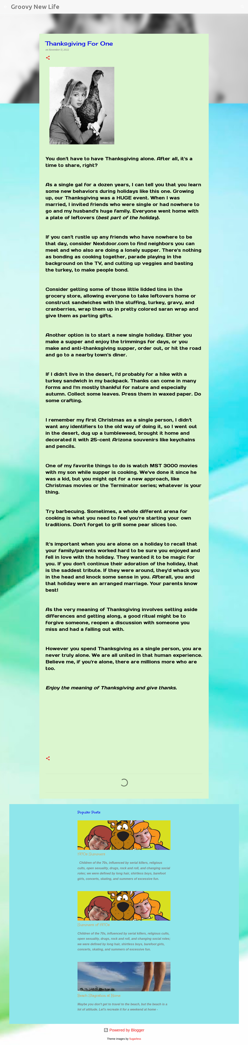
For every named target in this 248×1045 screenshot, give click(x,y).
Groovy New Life (35, 6)
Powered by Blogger (124, 1030)
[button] (48, 58)
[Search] (65, 6)
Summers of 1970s (94, 925)
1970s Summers (91, 854)
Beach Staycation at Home (99, 995)
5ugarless (135, 1038)
